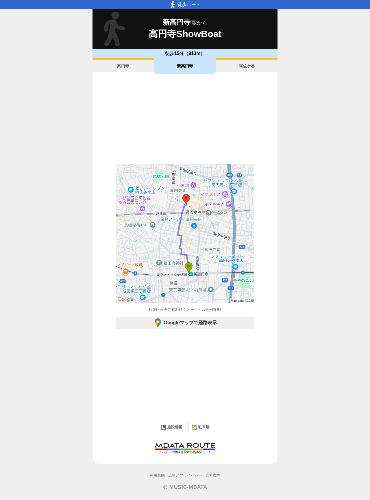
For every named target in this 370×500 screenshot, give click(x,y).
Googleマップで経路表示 (185, 323)
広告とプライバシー (185, 475)
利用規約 (157, 475)
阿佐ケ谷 (247, 66)
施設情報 (171, 427)
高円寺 (123, 66)
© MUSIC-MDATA (185, 487)
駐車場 (201, 427)
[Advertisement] (185, 118)
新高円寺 (185, 66)
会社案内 (213, 475)
